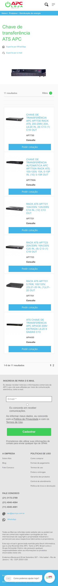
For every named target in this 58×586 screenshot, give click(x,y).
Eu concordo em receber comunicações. (27, 406)
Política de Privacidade (26, 418)
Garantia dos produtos (40, 475)
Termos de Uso (14, 421)
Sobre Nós (6, 457)
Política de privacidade (12, 574)
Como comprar (37, 457)
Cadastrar (29, 430)
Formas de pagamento (40, 462)
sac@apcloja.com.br (16, 512)
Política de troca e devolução (43, 485)
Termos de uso (37, 466)
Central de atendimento (41, 480)
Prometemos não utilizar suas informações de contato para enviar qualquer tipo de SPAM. (28, 441)
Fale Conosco (8, 466)
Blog (4, 462)
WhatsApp (11, 518)
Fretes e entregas (38, 471)
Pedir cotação (30, 145)
